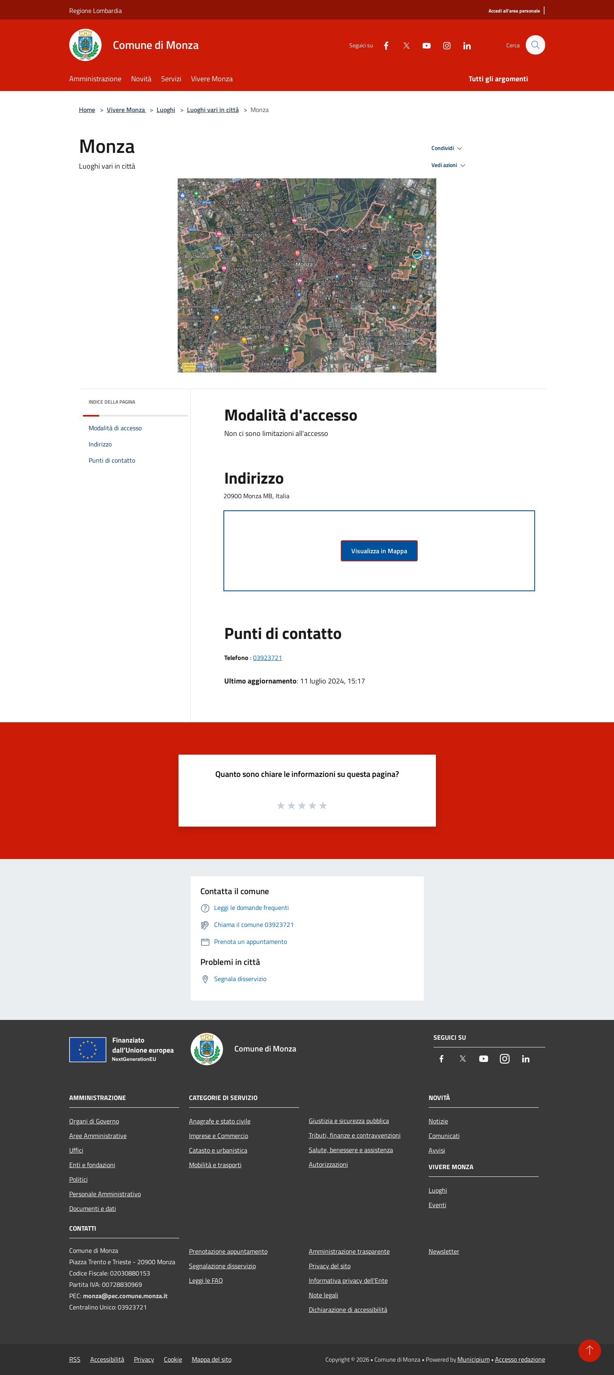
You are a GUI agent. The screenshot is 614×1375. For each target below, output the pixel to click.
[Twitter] (403, 44)
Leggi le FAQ (206, 1280)
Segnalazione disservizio (222, 1266)
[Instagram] (443, 44)
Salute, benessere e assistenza (351, 1150)
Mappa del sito (212, 1359)
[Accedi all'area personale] (514, 11)
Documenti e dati (92, 1208)
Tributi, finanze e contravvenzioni (355, 1135)
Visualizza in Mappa (379, 551)
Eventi (437, 1205)
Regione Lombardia (95, 10)
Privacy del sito (330, 1266)
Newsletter (444, 1251)
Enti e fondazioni (92, 1165)
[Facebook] (382, 44)
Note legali (323, 1295)
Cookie (173, 1359)
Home (87, 109)
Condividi (448, 148)
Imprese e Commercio (218, 1135)
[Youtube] (423, 44)
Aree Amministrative (98, 1135)
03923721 (267, 657)
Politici (78, 1179)
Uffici (76, 1150)
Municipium (473, 1359)
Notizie (438, 1121)
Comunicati (444, 1135)
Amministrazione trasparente (349, 1251)
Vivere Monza (127, 109)
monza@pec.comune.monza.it (125, 1296)
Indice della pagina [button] (112, 402)
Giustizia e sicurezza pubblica (349, 1120)
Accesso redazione (520, 1359)
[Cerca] (535, 45)
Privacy (144, 1359)
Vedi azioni (449, 165)
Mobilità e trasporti (215, 1165)
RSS (75, 1359)
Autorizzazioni (328, 1164)
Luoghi (166, 109)
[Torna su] (589, 1350)
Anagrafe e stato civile (220, 1121)
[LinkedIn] (463, 44)
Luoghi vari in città (213, 109)
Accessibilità (107, 1359)
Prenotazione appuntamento (228, 1251)
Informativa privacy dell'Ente (348, 1280)
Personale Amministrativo (105, 1194)
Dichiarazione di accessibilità (348, 1309)
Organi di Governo (94, 1121)
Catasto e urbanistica (218, 1150)
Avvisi (437, 1150)
